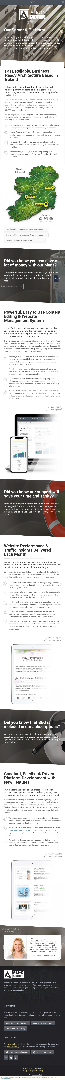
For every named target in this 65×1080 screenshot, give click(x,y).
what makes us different (17, 1044)
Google (38, 830)
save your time (12, 1046)
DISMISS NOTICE (6, 1078)
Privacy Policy (27, 1070)
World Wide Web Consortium (20, 830)
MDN (50, 830)
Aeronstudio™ (37, 1075)
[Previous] (4, 947)
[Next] (61, 947)
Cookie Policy (53, 1077)
